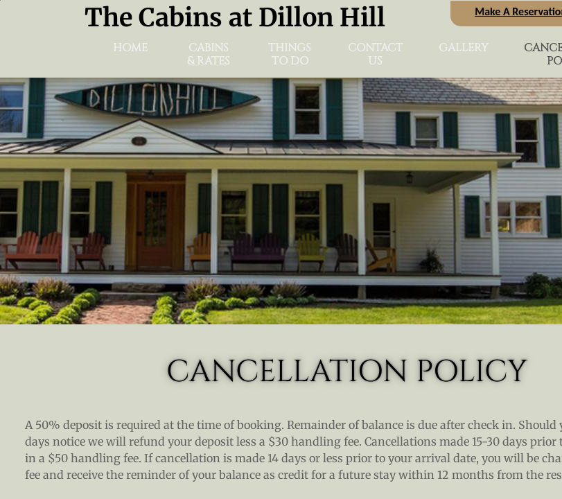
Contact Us (375, 55)
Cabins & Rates (208, 55)
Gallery (464, 48)
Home (130, 48)
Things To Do (289, 55)
